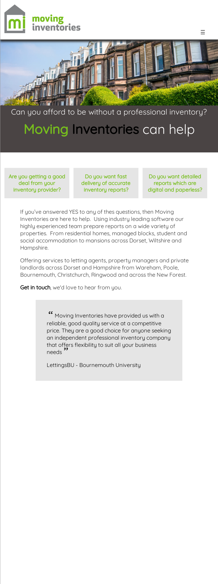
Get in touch (35, 287)
